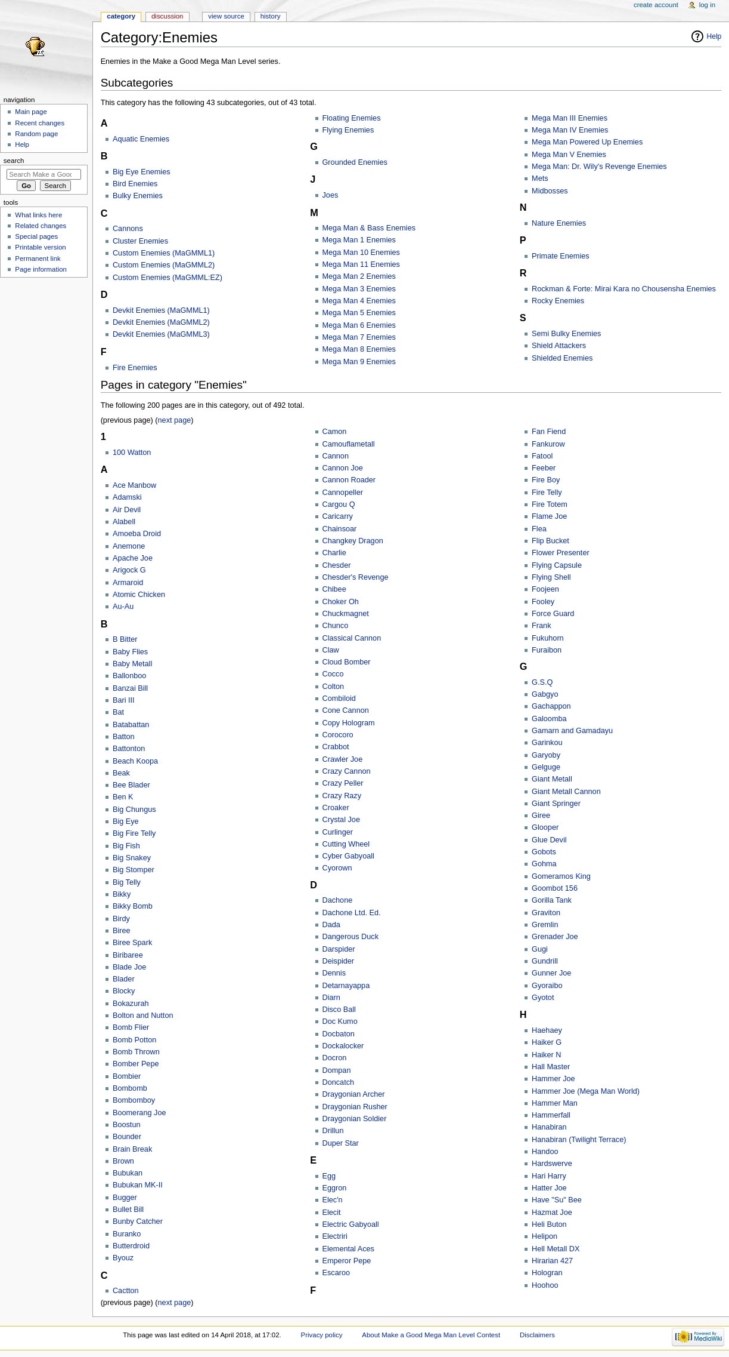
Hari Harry (549, 1176)
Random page (36, 133)
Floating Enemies (351, 118)
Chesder (336, 565)
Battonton (129, 748)
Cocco (333, 674)
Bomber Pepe (136, 1064)
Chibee (334, 589)
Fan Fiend (549, 431)
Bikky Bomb (133, 906)
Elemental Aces (348, 1249)
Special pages (36, 236)
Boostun (127, 1125)
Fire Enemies (135, 368)
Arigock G (129, 570)
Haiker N (546, 1055)
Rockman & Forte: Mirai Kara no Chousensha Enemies (624, 289)
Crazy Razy (342, 796)
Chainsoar (339, 529)
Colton (333, 686)
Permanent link (37, 258)
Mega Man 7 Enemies (359, 337)
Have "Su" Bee (557, 1200)
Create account (656, 4)
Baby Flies (130, 652)
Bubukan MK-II (138, 1185)
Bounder (127, 1137)
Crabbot (335, 747)
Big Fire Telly (134, 833)
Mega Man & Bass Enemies (369, 228)
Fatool (542, 456)
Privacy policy (322, 1334)
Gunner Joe (551, 973)
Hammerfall (551, 1115)
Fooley (543, 602)
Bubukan (127, 1173)
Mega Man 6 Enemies (359, 325)
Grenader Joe (555, 937)
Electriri (335, 1236)
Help (714, 36)
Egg (329, 1176)
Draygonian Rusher (354, 1107)
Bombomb (130, 1088)
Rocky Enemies (558, 301)
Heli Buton (549, 1224)
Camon (334, 431)
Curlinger (337, 832)
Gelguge (546, 767)
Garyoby (546, 755)
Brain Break (132, 1149)
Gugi (540, 949)
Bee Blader (131, 785)
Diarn (331, 997)
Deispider (338, 961)
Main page (31, 111)
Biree (122, 931)
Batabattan (131, 725)
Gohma (544, 864)
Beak (121, 773)
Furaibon (547, 650)
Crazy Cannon (346, 771)
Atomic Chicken (139, 594)
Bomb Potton (134, 1040)
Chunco (335, 625)
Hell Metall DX (555, 1249)
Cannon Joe (342, 468)
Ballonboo (129, 676)
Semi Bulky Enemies (566, 334)
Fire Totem (549, 504)
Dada (331, 925)
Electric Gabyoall (350, 1224)
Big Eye (126, 821)
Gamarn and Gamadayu (572, 731)
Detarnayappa (346, 985)
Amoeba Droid (137, 534)
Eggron (334, 1188)
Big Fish (126, 846)
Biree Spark (132, 942)
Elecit (331, 1212)
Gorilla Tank (552, 900)
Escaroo (336, 1273)
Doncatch (338, 1082)
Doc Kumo (340, 1021)
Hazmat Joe (552, 1212)
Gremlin (545, 925)
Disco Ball (339, 1009)
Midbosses (550, 191)
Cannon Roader (349, 480)
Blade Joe (129, 967)
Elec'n (332, 1200)
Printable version (40, 247)
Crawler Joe (342, 759)
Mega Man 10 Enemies (361, 252)
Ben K (123, 797)
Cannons (128, 228)
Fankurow (548, 444)
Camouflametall (348, 444)
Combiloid (339, 698)
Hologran (547, 1273)
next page (174, 420)
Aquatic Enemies (141, 139)
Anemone (129, 546)
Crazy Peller (343, 783)
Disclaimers (537, 1334)
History (270, 16)
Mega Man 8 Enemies (359, 349)
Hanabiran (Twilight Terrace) (579, 1140)
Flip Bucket (550, 541)
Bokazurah (131, 1003)
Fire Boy (546, 480)
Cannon (335, 456)
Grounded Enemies (354, 162)
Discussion (167, 16)
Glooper (545, 827)
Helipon (544, 1236)
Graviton (546, 913)
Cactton (126, 1291)
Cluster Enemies (140, 241)
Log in (707, 4)
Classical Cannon (351, 638)
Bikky (122, 894)
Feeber (544, 468)
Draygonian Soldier (354, 1119)
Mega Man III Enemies (569, 118)
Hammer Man (555, 1103)
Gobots (544, 852)
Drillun (333, 1131)
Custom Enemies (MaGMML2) (164, 265)
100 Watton (132, 452)
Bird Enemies (135, 184)
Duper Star (340, 1143)
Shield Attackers (559, 345)
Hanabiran (549, 1127)
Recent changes (39, 123)
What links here (38, 215)
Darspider (338, 949)
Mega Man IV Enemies (570, 130)
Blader (124, 979)
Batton (124, 737)
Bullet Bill (128, 1209)
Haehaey (547, 1030)
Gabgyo (545, 694)
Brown (123, 1161)
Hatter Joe (549, 1188)
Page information (41, 269)
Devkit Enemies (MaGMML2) (161, 322)
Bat (118, 712)
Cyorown (337, 868)
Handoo (545, 1151)
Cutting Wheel (346, 844)
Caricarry (337, 516)
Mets (540, 178)
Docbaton (338, 1034)
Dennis (334, 973)
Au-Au (123, 606)
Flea (539, 529)
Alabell (124, 522)
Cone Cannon (345, 710)
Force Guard (553, 614)
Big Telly (127, 882)
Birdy (121, 919)
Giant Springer (556, 803)
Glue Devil (549, 840)
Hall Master (551, 1067)
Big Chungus (134, 809)
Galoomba (549, 719)
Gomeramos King (561, 876)
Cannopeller (342, 492)
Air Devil (127, 510)
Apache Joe (133, 558)
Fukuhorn (548, 638)
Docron (334, 1058)
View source (226, 16)
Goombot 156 (555, 888)
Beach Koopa (135, 761)
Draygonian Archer (353, 1094)
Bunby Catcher (138, 1221)
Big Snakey (132, 858)
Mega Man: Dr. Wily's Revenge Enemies (599, 166)
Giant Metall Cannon (566, 791)
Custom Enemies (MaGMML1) (164, 253)
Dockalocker (343, 1046)
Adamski (127, 497)
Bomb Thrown (136, 1052)
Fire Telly (547, 492)
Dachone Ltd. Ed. (351, 913)
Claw (330, 650)
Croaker (335, 808)
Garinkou (547, 742)
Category (121, 16)
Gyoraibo (547, 985)
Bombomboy (134, 1100)
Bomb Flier (131, 1027)
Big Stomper (133, 870)
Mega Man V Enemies (569, 154)
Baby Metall (132, 664)
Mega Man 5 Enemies (359, 313)
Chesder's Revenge (355, 577)
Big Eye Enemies (141, 172)
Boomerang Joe (139, 1113)
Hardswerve (552, 1163)
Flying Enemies (348, 130)
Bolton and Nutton (143, 1015)
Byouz (123, 1258)
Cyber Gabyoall (348, 856)
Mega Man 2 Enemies (359, 276)
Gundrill (545, 961)
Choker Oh (340, 602)
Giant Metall (552, 779)
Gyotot (543, 997)
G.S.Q (542, 682)
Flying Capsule (557, 565)
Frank (541, 625)
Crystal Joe (341, 820)
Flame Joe (549, 516)
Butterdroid (131, 1246)
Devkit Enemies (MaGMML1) (161, 310)
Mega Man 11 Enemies (361, 264)
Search (14, 160)
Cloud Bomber (346, 662)
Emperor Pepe (346, 1261)
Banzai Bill (130, 688)
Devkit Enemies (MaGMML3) (161, 334)
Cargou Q (338, 504)
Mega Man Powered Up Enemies (587, 142)
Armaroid (128, 583)
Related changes (40, 225)
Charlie (334, 553)
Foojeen (545, 589)
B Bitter (125, 639)
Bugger (125, 1197)
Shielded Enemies (562, 358)
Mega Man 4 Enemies (359, 301)
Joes (330, 195)
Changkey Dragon (352, 541)
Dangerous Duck (350, 937)
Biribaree (128, 955)
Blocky (124, 991)
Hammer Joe (553, 1079)
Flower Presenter (561, 553)
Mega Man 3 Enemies (359, 289)
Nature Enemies (559, 223)
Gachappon (551, 706)
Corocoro (337, 735)
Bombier (127, 1076)
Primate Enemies (561, 256)
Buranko (127, 1234)
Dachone (337, 900)
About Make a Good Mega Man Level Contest (431, 1334)
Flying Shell (551, 577)
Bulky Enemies (138, 196)
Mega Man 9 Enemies (359, 362)
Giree (541, 815)
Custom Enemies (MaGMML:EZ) (167, 277)
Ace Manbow (134, 485)
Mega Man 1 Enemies (359, 240)
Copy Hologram (348, 723)
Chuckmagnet (345, 614)
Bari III (124, 700)
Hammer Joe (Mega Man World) (586, 1091)
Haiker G (547, 1042)
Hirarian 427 (552, 1261)
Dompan (336, 1070)
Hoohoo (545, 1285)
